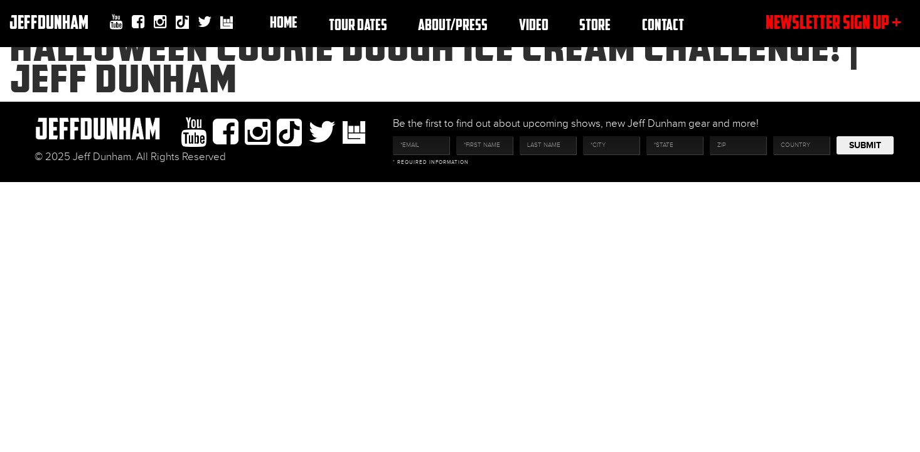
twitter (204, 22)
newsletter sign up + (833, 21)
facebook (138, 22)
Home (283, 21)
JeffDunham (48, 21)
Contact (663, 24)
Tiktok (182, 23)
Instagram (160, 22)
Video (533, 24)
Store (595, 24)
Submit (865, 145)
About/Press (453, 24)
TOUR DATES (358, 24)
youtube (116, 22)
